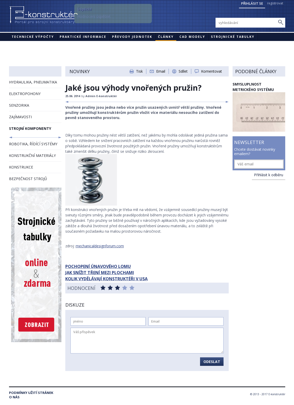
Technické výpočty (33, 37)
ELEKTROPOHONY (25, 93)
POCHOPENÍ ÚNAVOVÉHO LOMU (98, 266)
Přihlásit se (252, 3)
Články (166, 37)
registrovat (275, 3)
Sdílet (183, 71)
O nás (14, 397)
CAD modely (192, 37)
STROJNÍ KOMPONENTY (30, 128)
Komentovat (211, 71)
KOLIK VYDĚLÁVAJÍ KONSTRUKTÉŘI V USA (106, 279)
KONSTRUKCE (21, 167)
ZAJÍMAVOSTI (20, 116)
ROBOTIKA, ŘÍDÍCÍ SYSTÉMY (33, 143)
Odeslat (211, 361)
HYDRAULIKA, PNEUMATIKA (33, 82)
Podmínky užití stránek (31, 392)
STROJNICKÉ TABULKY (233, 37)
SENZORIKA (19, 105)
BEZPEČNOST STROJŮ (28, 178)
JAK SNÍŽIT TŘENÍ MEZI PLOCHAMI (99, 272)
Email (160, 71)
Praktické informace (83, 37)
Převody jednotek (132, 37)
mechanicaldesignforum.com (100, 245)
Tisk (139, 71)
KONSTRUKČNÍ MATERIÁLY (32, 155)
